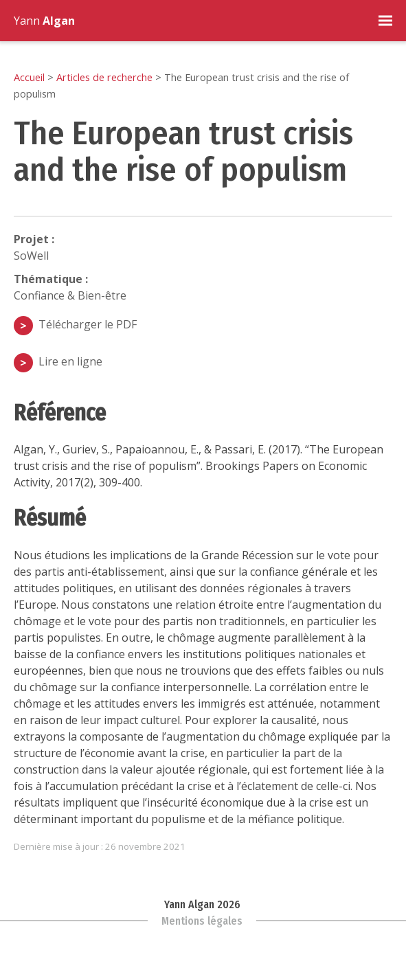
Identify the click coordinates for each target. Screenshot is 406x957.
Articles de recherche (104, 77)
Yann (44, 20)
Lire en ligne (70, 361)
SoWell (31, 255)
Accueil (29, 77)
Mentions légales (202, 920)
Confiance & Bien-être (70, 295)
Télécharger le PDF (87, 324)
